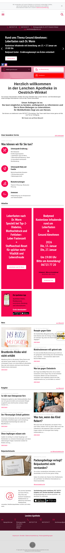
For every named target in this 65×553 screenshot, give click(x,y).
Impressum (15, 535)
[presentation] (2, 49)
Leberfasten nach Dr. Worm (16, 267)
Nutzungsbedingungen (46, 535)
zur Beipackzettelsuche (57, 451)
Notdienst (40, 75)
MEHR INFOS (11, 58)
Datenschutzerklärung (42, 7)
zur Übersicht (60, 323)
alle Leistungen (59, 135)
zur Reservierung (42, 69)
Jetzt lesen (4, 369)
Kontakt (22, 535)
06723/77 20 (12, 27)
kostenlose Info (48, 280)
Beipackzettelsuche (39, 484)
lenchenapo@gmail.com (32, 29)
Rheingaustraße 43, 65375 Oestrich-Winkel (44, 27)
